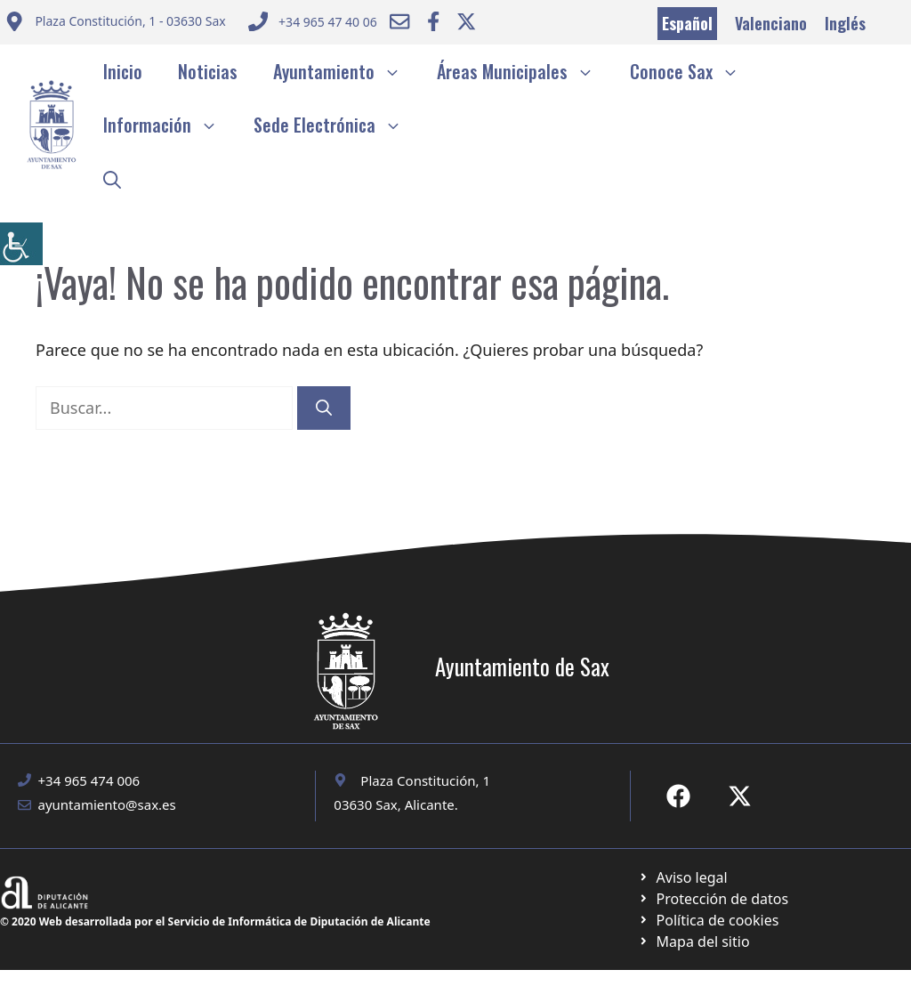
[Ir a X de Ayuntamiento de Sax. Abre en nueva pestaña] (740, 796)
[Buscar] (324, 408)
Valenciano (771, 23)
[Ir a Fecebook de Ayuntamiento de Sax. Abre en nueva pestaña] (678, 796)
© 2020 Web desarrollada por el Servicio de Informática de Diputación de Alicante (215, 921)
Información (169, 124)
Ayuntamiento (346, 71)
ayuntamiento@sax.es (107, 804)
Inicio (122, 71)
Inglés (845, 23)
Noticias (208, 71)
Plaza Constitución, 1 (425, 780)
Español (687, 23)
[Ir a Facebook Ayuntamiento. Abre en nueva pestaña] (433, 21)
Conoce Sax (693, 71)
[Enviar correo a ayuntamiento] (115, 23)
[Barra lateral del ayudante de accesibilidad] (21, 243)
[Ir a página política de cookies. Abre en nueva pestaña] (713, 898)
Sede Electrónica (337, 124)
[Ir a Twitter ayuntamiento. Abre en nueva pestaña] (466, 21)
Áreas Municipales (524, 71)
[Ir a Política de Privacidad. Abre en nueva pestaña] (683, 877)
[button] (112, 178)
